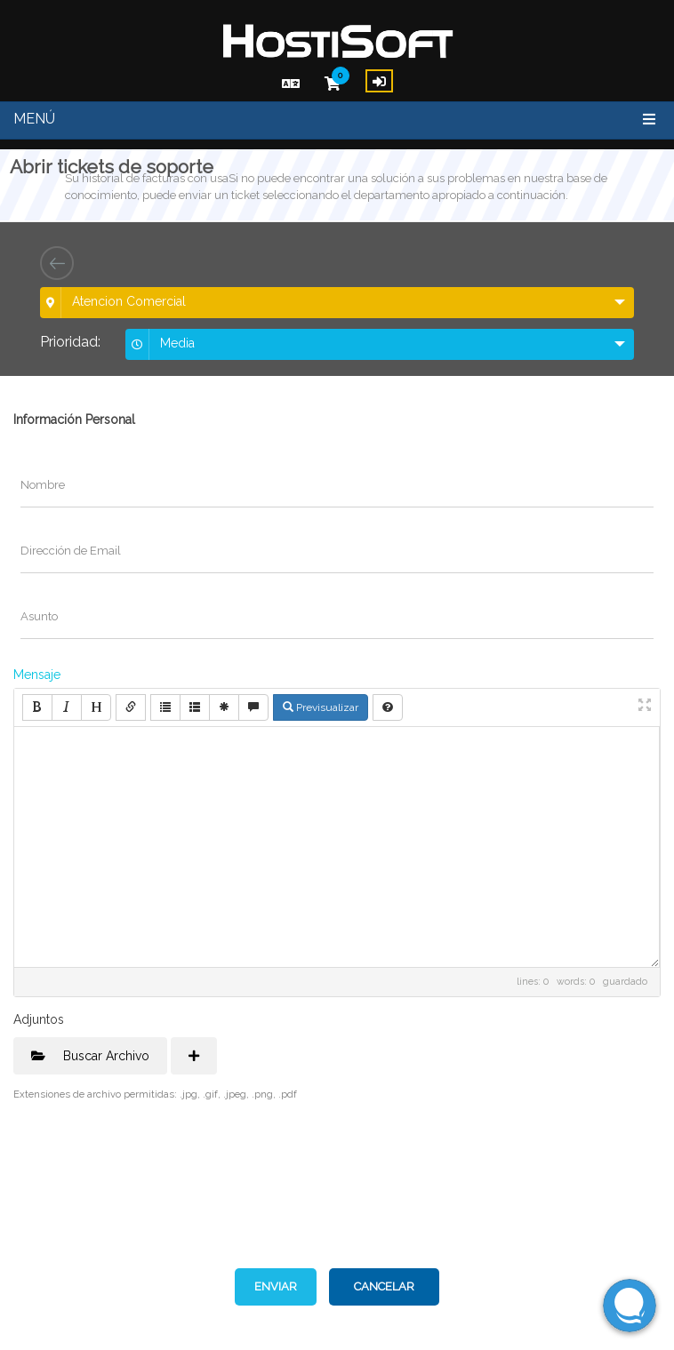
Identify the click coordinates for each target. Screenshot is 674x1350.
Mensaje (36, 674)
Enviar (275, 1286)
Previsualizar (320, 707)
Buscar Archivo (90, 1056)
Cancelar (384, 1286)
